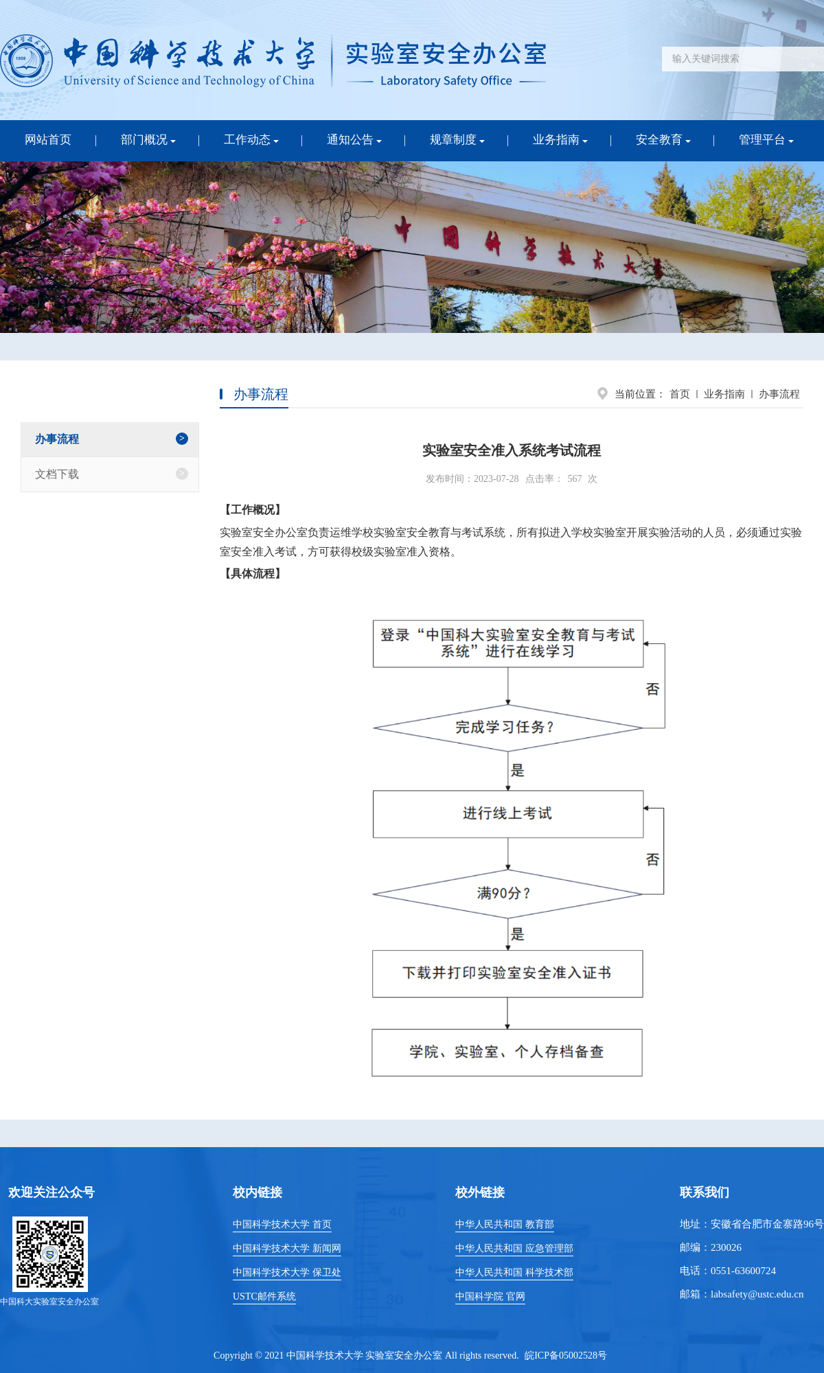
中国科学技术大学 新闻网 (287, 1248)
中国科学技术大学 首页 (282, 1224)
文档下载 (57, 474)
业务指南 (724, 394)
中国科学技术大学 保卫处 (287, 1272)
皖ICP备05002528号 (566, 1355)
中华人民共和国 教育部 (504, 1224)
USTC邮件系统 (264, 1296)
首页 (680, 394)
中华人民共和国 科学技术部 (514, 1272)
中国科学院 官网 (490, 1296)
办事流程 (779, 394)
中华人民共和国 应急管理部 (514, 1248)
